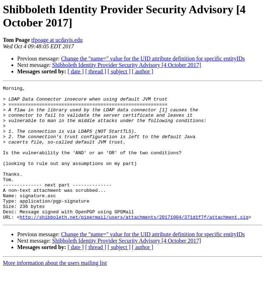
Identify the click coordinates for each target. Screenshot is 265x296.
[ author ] (142, 71)
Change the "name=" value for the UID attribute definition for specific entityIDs (153, 58)
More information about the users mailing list (55, 290)
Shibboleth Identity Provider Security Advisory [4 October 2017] (126, 65)
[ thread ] (95, 71)
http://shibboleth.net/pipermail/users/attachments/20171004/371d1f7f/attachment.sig (134, 244)
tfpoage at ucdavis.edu (57, 40)
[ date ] (76, 71)
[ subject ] (119, 71)
